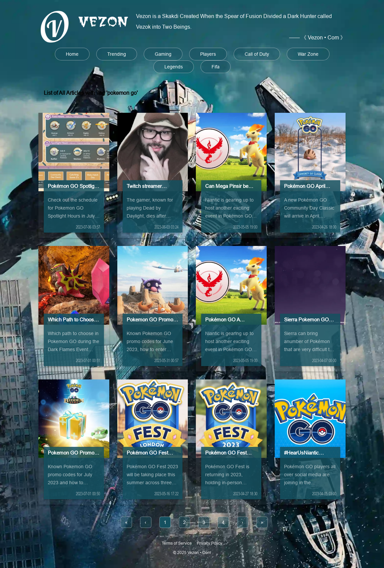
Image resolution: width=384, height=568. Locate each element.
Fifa (216, 66)
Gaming (163, 54)
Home (72, 54)
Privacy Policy (209, 543)
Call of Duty (257, 54)
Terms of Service (177, 543)
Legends (173, 66)
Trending (116, 54)
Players (208, 54)
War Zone (308, 54)
